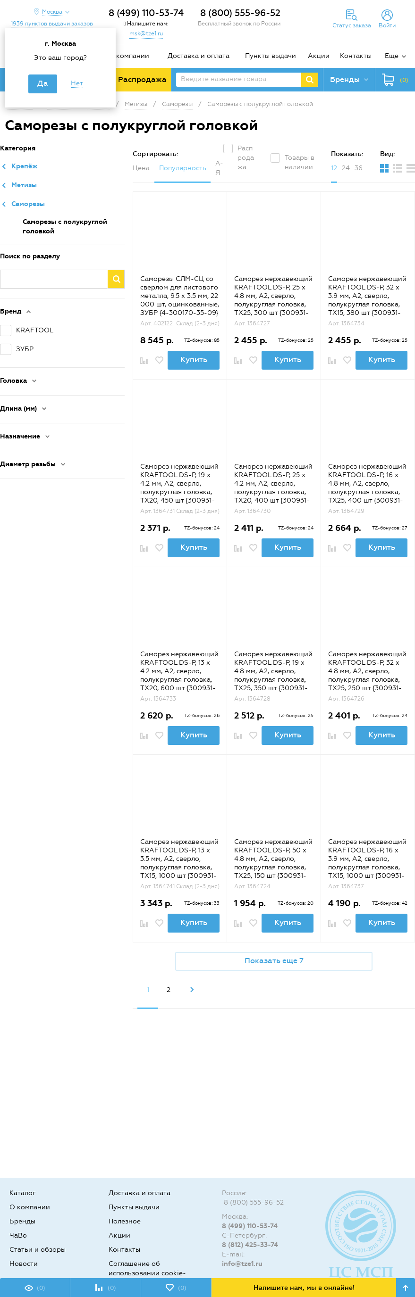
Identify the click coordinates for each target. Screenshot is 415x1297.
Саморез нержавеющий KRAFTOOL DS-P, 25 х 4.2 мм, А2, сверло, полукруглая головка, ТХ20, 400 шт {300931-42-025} (273, 488)
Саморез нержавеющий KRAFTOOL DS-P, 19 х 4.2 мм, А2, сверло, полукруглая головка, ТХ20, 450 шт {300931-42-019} (179, 488)
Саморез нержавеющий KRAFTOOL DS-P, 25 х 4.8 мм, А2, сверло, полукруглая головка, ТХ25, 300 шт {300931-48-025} (273, 300)
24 (346, 168)
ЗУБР (25, 349)
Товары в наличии (299, 162)
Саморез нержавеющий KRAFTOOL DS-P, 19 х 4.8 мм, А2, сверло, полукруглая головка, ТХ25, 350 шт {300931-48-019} (273, 675)
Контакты (356, 56)
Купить (193, 359)
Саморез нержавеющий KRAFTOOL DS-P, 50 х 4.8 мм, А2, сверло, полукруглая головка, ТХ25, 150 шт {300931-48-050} (273, 863)
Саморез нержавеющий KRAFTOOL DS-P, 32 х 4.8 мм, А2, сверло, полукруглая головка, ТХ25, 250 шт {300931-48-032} (367, 675)
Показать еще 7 (274, 960)
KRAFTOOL (34, 330)
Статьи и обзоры (37, 1250)
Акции (319, 56)
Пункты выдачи (270, 56)
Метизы (24, 185)
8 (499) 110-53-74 (146, 13)
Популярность (182, 168)
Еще (391, 56)
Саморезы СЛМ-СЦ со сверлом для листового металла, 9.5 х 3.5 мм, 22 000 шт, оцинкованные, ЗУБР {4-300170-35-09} (179, 296)
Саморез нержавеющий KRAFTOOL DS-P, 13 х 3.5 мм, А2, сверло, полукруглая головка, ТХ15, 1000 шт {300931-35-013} (179, 863)
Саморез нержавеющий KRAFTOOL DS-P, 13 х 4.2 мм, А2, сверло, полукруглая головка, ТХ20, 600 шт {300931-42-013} (179, 675)
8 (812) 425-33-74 (250, 1245)
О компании (129, 56)
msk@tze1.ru (146, 33)
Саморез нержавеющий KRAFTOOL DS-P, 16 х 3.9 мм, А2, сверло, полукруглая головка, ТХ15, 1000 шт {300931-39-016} (367, 863)
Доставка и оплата (198, 56)
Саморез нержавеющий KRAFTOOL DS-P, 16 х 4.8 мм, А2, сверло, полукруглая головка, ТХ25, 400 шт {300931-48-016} (367, 488)
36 (359, 168)
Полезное (125, 1221)
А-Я (219, 168)
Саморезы (28, 204)
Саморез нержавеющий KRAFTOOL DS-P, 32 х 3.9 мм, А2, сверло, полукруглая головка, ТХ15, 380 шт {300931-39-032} (367, 300)
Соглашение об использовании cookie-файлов (147, 1273)
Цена (141, 168)
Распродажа (245, 157)
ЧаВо (18, 1235)
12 (334, 168)
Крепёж (24, 166)
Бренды (22, 1221)
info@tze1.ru (242, 1264)
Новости (23, 1264)
